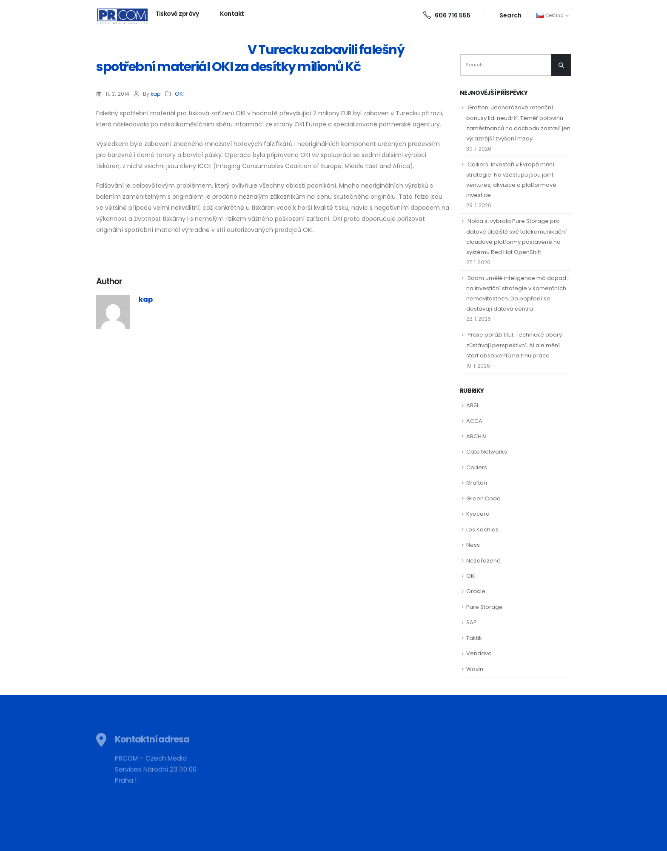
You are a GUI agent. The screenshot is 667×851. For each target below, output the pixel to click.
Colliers (476, 467)
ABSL (472, 405)
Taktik (474, 638)
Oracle (475, 591)
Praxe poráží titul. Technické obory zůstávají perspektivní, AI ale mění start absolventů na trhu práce (514, 345)
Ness (473, 545)
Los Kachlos (482, 529)
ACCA (474, 421)
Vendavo (479, 653)
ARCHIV (476, 436)
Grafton (476, 483)
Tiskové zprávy (177, 13)
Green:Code (483, 498)
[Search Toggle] (506, 15)
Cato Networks (486, 452)
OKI (179, 93)
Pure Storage (484, 607)
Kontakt (232, 13)
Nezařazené (483, 561)
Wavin (474, 669)
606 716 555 (446, 15)
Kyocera (478, 514)
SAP (471, 622)
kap (156, 93)
